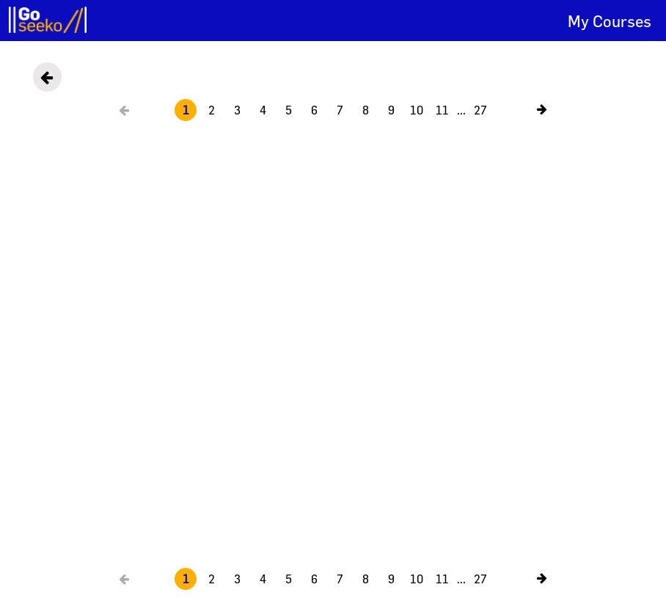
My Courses (609, 21)
